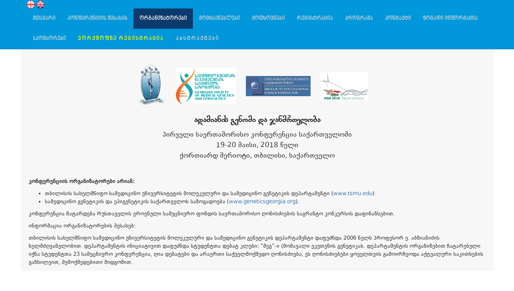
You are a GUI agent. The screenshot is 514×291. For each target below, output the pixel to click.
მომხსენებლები (219, 18)
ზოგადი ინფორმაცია (450, 18)
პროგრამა (359, 18)
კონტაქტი (398, 18)
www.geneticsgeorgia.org (262, 202)
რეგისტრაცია (315, 18)
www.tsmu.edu (352, 194)
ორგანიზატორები (163, 18)
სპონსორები (49, 39)
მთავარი (44, 18)
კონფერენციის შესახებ (97, 18)
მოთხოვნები (268, 18)
